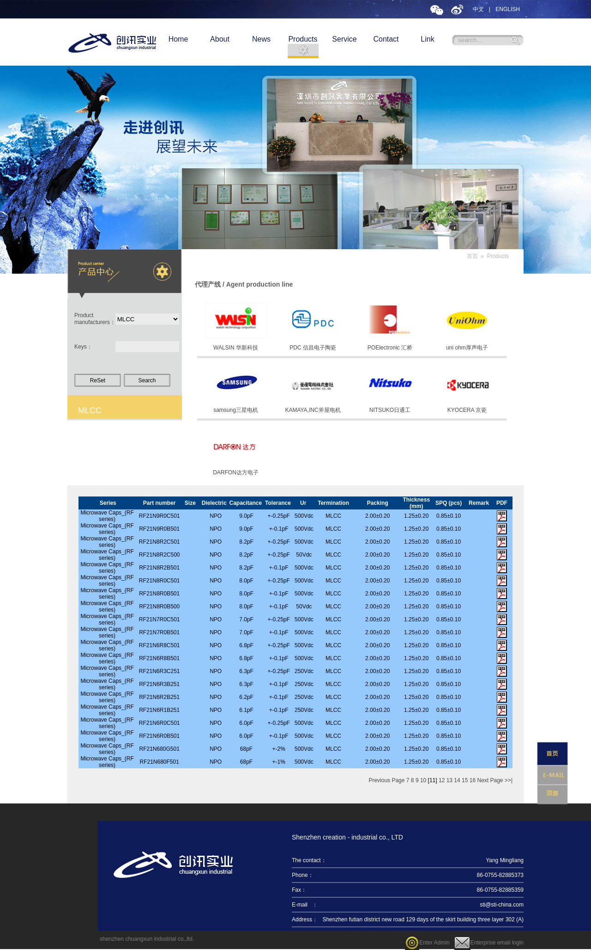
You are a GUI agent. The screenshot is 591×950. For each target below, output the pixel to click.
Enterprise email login (489, 942)
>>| (509, 780)
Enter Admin (427, 942)
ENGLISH (507, 9)
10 (423, 780)
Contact (385, 39)
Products (302, 39)
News (261, 39)
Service (344, 39)
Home (178, 39)
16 (473, 780)
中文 (478, 9)
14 (457, 780)
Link (427, 39)
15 (465, 780)
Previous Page (386, 780)
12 (442, 780)
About (219, 39)
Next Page (490, 780)
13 (449, 780)
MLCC (90, 410)
